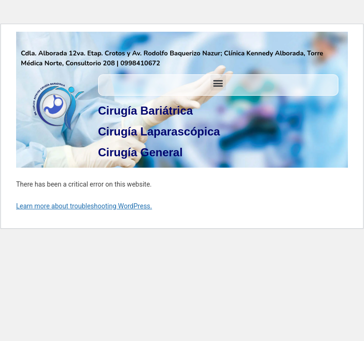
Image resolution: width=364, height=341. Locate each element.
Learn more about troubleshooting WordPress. (84, 206)
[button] (218, 82)
